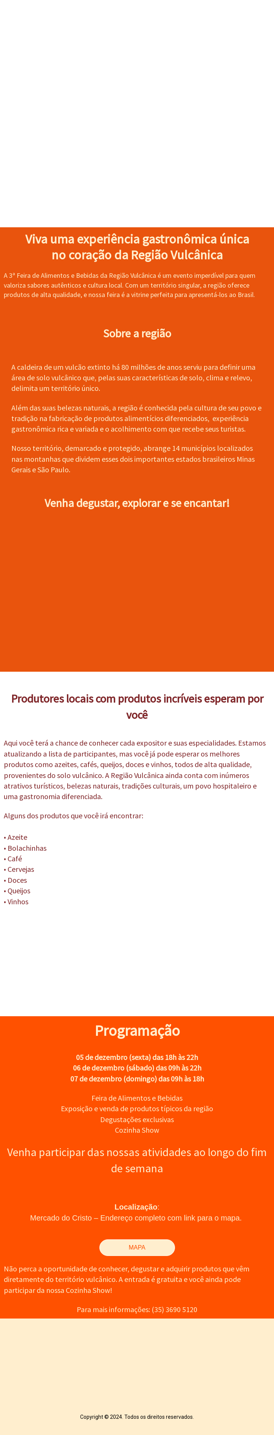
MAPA (136, 1247)
